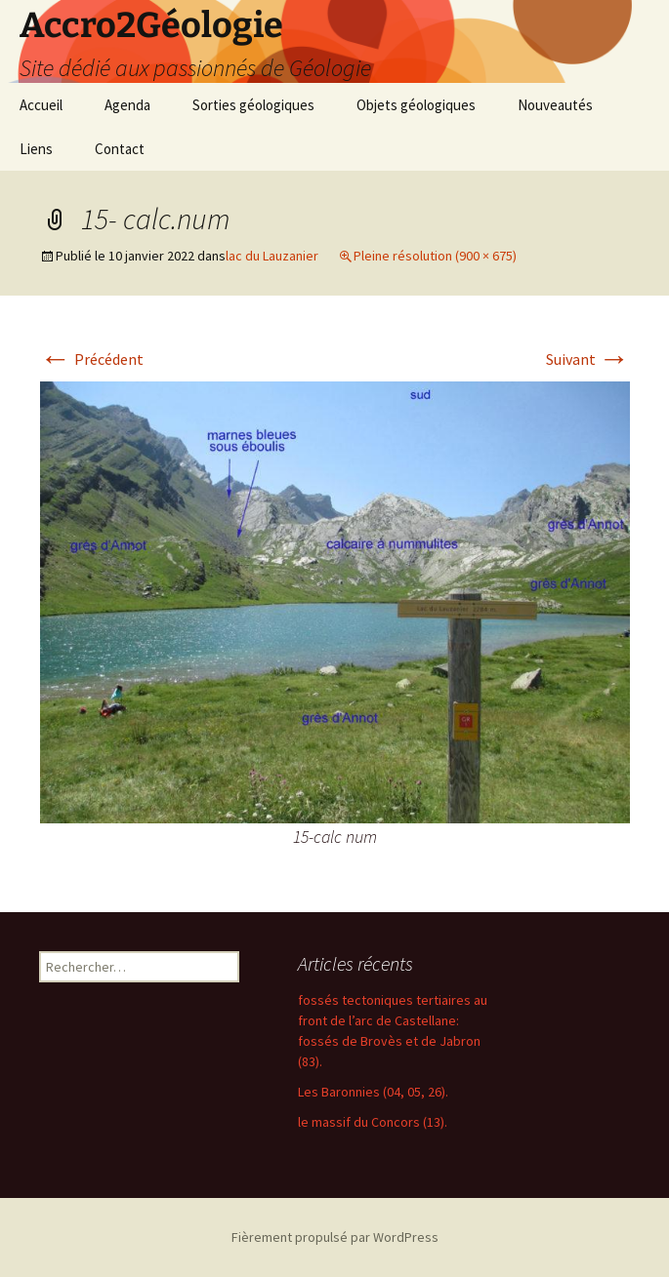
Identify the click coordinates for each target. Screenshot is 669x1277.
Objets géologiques (416, 105)
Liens (36, 149)
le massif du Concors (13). (372, 1122)
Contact (120, 149)
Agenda (127, 105)
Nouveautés (555, 105)
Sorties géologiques (253, 105)
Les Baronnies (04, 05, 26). (373, 1091)
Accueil (41, 105)
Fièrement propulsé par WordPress (335, 1237)
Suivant (588, 359)
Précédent (92, 359)
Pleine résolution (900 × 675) (435, 255)
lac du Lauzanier (272, 255)
